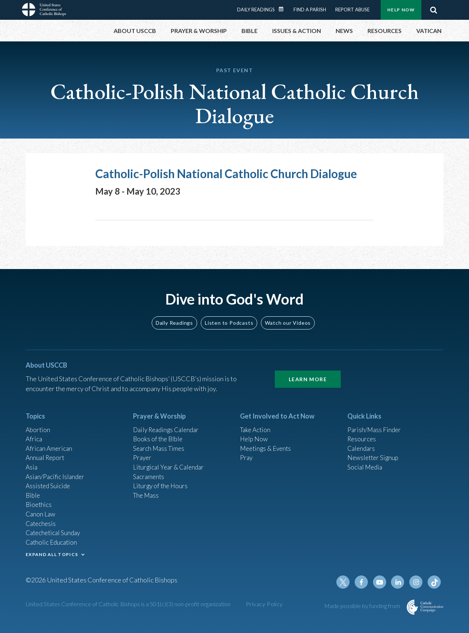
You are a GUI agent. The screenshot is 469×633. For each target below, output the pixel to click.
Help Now (401, 9)
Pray (246, 451)
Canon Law (41, 511)
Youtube (381, 582)
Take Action (256, 421)
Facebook (364, 582)
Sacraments (149, 471)
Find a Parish (309, 9)
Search (433, 10)
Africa (34, 431)
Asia (32, 461)
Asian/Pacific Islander (56, 471)
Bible (33, 491)
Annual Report (46, 451)
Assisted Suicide (49, 481)
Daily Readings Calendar (283, 9)
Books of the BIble (159, 431)
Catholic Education (53, 540)
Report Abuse (352, 9)
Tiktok (434, 582)
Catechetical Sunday (55, 530)
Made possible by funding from (362, 605)
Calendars (362, 441)
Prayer (142, 451)
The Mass (146, 491)
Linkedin (399, 582)
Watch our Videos (288, 314)
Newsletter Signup (374, 451)
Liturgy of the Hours (161, 481)
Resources (362, 431)
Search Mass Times (160, 441)
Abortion (38, 421)
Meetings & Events (267, 441)
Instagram (417, 582)
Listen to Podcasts (229, 314)
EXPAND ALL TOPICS (52, 553)
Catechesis (42, 520)
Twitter (346, 582)
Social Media (365, 461)
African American (50, 441)
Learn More (308, 371)
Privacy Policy (264, 603)
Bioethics (39, 501)
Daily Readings (256, 9)
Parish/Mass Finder (375, 421)
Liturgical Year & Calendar (170, 461)
